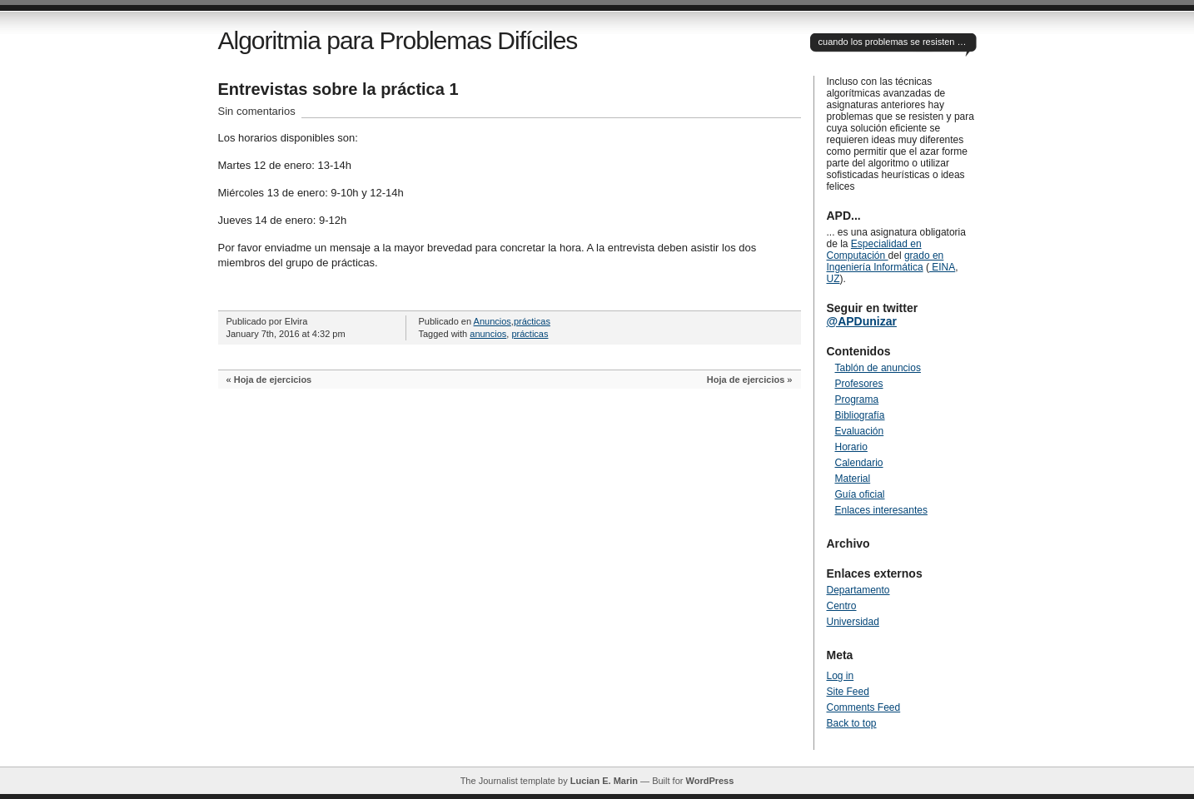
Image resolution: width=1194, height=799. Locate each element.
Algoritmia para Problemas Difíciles (398, 40)
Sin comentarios (257, 111)
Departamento (858, 590)
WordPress (709, 781)
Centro (842, 606)
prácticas (532, 321)
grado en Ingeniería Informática (885, 261)
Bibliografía (860, 415)
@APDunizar (862, 321)
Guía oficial (860, 494)
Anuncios (492, 321)
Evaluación (859, 431)
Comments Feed (864, 707)
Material (853, 478)
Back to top (852, 723)
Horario (851, 447)
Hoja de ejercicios (273, 380)
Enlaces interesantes (881, 510)
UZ (833, 279)
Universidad (853, 622)
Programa (857, 399)
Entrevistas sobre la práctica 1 (338, 89)
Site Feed (848, 691)
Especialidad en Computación (874, 249)
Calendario (859, 463)
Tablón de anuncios (878, 368)
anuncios (488, 334)
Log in (840, 676)
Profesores (859, 384)
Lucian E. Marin (604, 781)
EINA (942, 267)
